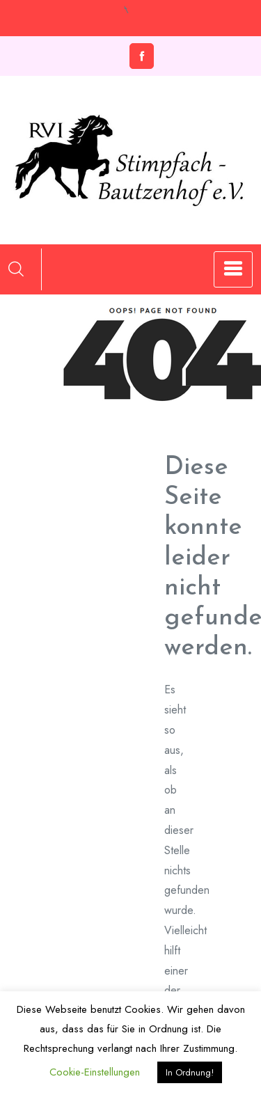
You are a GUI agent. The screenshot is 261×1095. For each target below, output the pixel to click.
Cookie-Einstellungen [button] (94, 1072)
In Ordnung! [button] (190, 1072)
